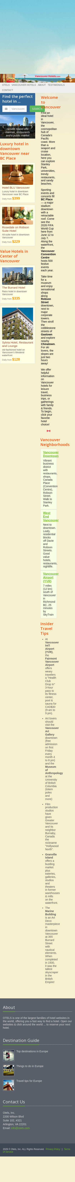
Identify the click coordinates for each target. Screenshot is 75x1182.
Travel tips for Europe (29, 1080)
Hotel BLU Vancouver (16, 187)
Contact (7, 90)
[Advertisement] (36, 36)
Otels (6, 85)
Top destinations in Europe (32, 1051)
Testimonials (56, 85)
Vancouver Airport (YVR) (51, 577)
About (42, 85)
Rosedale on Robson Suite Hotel (15, 229)
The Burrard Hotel (13, 287)
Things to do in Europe (29, 1066)
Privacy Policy (53, 1149)
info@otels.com (20, 1128)
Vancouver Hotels (24, 85)
